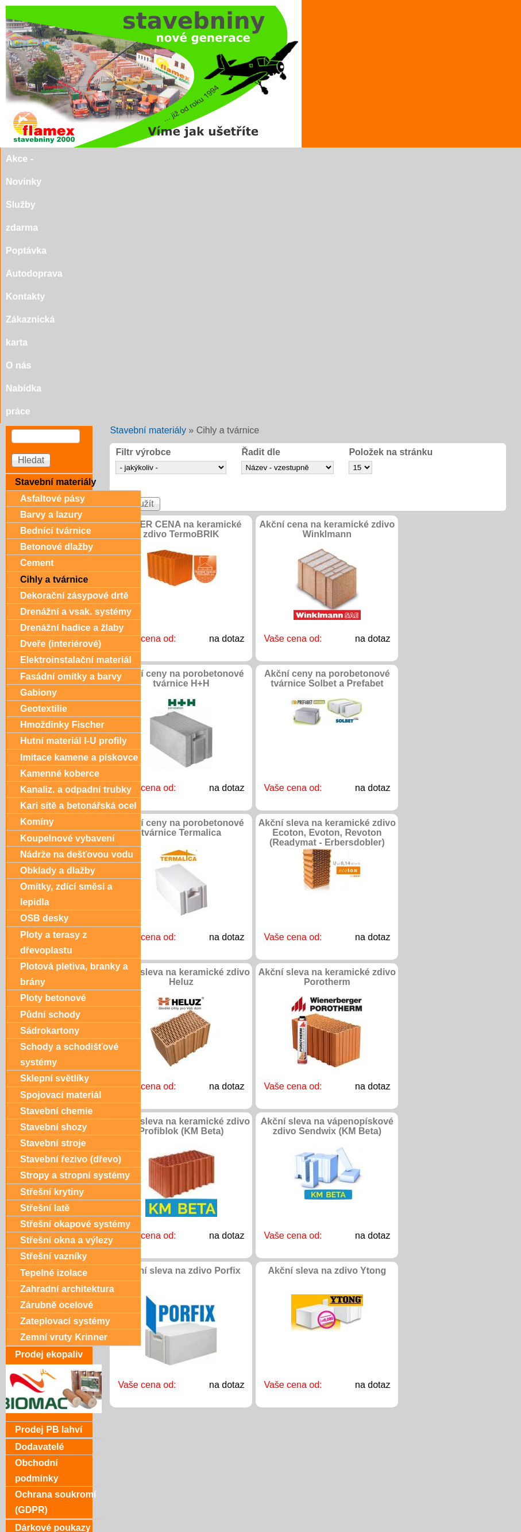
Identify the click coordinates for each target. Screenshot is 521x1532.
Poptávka (179, 159)
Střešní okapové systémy (75, 971)
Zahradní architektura (67, 1036)
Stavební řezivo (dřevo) (70, 907)
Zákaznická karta (367, 159)
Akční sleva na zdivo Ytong (327, 1018)
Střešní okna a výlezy (66, 987)
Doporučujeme (47, 1490)
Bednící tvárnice (55, 278)
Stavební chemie (56, 858)
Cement (37, 310)
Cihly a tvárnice (54, 327)
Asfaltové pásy (52, 246)
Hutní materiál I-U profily (73, 488)
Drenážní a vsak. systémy (76, 359)
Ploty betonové (53, 745)
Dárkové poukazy (53, 1275)
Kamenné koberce (59, 521)
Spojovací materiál (60, 842)
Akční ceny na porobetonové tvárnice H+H (181, 426)
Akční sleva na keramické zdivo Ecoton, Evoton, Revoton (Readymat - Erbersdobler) (327, 580)
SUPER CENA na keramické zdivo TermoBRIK (181, 276)
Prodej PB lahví (48, 1177)
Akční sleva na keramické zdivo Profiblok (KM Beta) (181, 873)
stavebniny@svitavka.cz (54, 1509)
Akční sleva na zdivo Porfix (181, 1018)
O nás (428, 159)
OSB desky (44, 665)
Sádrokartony (49, 778)
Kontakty (299, 159)
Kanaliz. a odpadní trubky (76, 537)
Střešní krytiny (52, 939)
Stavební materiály (148, 178)
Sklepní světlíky (54, 826)
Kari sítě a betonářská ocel (78, 553)
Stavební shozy (53, 874)
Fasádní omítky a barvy (71, 424)
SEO (226, 1527)
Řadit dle (260, 199)
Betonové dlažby (56, 294)
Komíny (37, 569)
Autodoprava (239, 159)
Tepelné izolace (53, 1020)
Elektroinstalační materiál (76, 407)
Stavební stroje (53, 890)
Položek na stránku (391, 199)
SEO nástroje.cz (283, 1527)
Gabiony (38, 440)
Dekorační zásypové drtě (74, 343)
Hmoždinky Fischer (62, 472)
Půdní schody (50, 762)
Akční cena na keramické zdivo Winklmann (327, 276)
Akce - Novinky (39, 159)
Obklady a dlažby (57, 618)
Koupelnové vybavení (67, 586)
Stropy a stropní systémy (75, 923)
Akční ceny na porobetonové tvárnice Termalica (181, 575)
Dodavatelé (39, 1194)
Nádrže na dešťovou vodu (76, 602)
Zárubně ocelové (56, 1052)
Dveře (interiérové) (60, 391)
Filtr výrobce (143, 199)
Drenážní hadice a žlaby (72, 375)
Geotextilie (43, 456)
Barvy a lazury (51, 262)
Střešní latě (45, 955)
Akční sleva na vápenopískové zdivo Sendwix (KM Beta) (327, 873)
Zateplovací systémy (65, 1068)
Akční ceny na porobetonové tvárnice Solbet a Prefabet (327, 426)
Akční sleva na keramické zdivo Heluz (181, 724)
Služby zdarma (115, 159)
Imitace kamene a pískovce (79, 505)
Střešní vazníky (53, 1004)
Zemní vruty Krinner (63, 1084)
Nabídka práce (484, 159)
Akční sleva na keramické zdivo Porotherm (327, 724)
